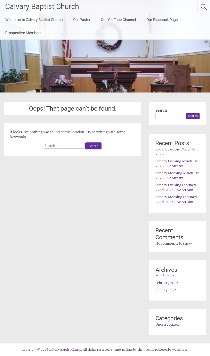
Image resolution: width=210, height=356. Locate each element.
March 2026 (165, 276)
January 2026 (166, 290)
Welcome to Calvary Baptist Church (34, 19)
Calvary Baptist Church (42, 6)
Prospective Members (23, 33)
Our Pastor (81, 19)
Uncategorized (167, 324)
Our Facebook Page (162, 19)
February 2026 (166, 283)
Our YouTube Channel (118, 19)
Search (161, 110)
